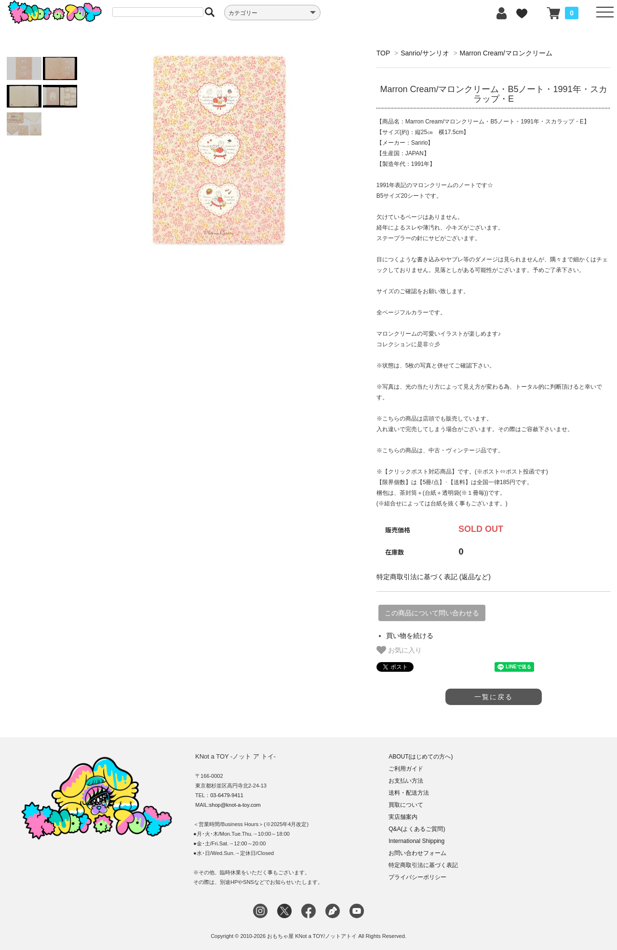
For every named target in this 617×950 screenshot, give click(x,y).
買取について (406, 804)
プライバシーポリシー (417, 877)
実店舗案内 (403, 817)
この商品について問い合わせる (432, 613)
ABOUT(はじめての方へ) (421, 756)
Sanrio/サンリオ (425, 53)
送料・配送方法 (409, 792)
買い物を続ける (409, 635)
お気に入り (399, 650)
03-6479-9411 (226, 795)
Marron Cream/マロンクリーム (506, 53)
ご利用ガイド (406, 768)
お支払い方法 (406, 780)
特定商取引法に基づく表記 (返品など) (433, 577)
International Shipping (416, 841)
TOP (383, 53)
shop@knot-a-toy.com (235, 805)
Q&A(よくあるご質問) (417, 829)
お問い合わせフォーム (417, 853)
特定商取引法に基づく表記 (423, 865)
